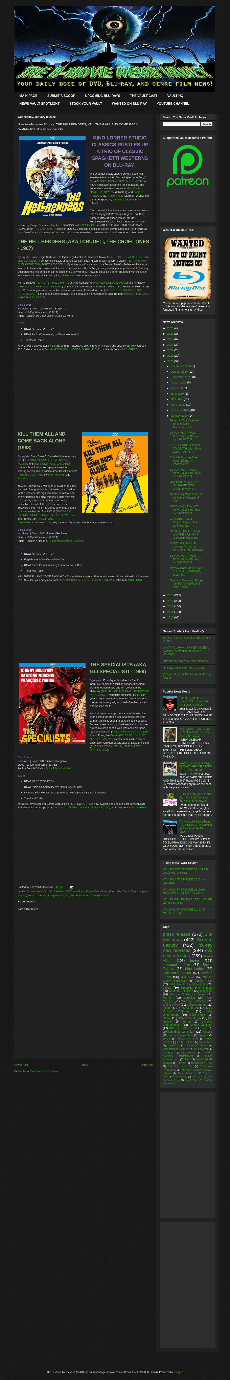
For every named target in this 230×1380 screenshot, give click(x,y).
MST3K (167, 997)
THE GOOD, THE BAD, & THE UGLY (40, 286)
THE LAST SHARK (45, 228)
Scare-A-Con (173, 1080)
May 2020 (177, 399)
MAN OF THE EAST (136, 293)
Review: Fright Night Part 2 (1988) (184, 667)
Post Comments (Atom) (44, 1071)
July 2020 (176, 388)
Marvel (167, 1018)
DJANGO (118, 199)
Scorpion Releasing (193, 1001)
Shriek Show (191, 1080)
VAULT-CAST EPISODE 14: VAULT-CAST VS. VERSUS (185, 871)
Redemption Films (201, 1062)
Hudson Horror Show (180, 1035)
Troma (186, 1021)
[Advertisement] (83, 1030)
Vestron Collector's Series (187, 994)
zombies (189, 997)
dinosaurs (173, 1045)
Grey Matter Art (189, 1007)
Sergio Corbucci (37, 895)
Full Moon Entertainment (195, 1069)
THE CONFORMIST (123, 731)
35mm (166, 1038)
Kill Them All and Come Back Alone (86, 891)
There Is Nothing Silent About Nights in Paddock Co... (184, 461)
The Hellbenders (80, 895)
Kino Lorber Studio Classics (125, 891)
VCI (204, 1028)
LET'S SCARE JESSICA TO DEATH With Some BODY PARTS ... (186, 448)
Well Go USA (171, 1004)
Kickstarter (189, 1052)
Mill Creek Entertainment (187, 984)
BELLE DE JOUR (130, 735)
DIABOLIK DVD (91, 349)
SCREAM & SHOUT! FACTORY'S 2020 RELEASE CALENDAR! (186, 547)
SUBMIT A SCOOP (61, 95)
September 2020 (181, 377)
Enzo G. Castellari (54, 891)
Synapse (203, 1035)
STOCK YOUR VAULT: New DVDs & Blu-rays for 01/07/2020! (185, 559)
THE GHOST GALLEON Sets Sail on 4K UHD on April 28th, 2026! (195, 732)
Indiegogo (168, 1052)
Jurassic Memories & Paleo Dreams (185, 661)
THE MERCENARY (29, 260)
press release (176, 934)
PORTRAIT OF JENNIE (55, 264)
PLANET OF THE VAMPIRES (54, 282)
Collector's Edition (177, 973)
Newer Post (21, 1064)
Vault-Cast (202, 1059)
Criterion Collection (181, 990)
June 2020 (177, 393)
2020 (170, 361)
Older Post (147, 1064)
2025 (170, 333)
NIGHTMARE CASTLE (31, 297)
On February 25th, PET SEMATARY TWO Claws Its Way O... (184, 485)
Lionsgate (206, 990)
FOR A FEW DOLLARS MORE (109, 282)
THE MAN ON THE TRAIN (117, 691)
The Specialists (100, 895)
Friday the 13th (188, 1038)
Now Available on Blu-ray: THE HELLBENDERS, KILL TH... (186, 571)
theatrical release (196, 1045)
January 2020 (179, 415)
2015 (170, 617)
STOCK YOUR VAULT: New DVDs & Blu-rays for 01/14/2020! (185, 510)
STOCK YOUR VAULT (85, 103)
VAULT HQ (175, 95)
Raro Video (205, 1042)
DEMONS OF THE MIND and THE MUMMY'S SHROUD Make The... (185, 534)
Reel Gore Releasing (201, 1076)
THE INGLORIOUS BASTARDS (52, 463)
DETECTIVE (141, 691)
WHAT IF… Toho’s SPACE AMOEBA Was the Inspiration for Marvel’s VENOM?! (186, 651)
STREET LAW (38, 460)
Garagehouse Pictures (175, 1049)
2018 (170, 601)
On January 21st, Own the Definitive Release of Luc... (186, 497)
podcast (167, 1062)
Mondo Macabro (201, 1024)
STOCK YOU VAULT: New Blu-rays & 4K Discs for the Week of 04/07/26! (196, 797)
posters (167, 1007)
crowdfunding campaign (178, 1031)
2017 (170, 606)
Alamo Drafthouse (187, 1073)
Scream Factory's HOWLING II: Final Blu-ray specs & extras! (194, 701)
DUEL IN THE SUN (29, 264)
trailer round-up (196, 1004)
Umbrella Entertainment (196, 987)
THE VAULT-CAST (143, 95)
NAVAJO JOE (88, 225)
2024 (170, 339)
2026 (170, 328)
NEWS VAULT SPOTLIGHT (39, 103)
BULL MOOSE (71, 349)
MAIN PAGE (28, 95)
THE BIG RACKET (58, 460)
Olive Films (197, 1014)
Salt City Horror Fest (180, 1066)
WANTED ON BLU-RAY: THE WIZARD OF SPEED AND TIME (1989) (196, 767)
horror (194, 961)
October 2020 (179, 371)
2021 (170, 355)
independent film (176, 965)
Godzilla (208, 1031)
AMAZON (56, 349)
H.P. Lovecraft (200, 1049)
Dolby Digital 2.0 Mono (59, 768)
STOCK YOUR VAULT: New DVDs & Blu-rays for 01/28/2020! (185, 436)
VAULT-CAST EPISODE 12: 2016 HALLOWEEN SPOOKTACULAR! (184, 891)
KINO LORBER (129, 349)
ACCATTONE (46, 518)
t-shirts (181, 1062)
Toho (187, 1059)
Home (84, 1064)
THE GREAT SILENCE (130, 257)
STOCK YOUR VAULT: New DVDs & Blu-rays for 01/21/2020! (185, 473)
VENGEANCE (98, 694)
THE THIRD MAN (136, 260)
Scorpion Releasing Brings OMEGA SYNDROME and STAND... (186, 584)
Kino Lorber (194, 969)
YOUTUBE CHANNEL (173, 103)
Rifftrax (167, 1073)
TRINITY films (115, 195)
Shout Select (203, 980)
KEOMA (22, 463)
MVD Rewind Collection (187, 1009)
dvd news (187, 977)
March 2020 (178, 404)
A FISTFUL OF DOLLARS (120, 290)
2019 (170, 595)
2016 (170, 611)
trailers (167, 987)
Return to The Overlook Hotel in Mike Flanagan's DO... (184, 424)
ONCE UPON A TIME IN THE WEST (121, 181)
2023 (170, 344)
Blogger (178, 1372)
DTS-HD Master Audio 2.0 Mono (65, 540)
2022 (170, 350)
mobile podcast (179, 1076)
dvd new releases (187, 953)
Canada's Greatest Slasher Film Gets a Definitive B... (184, 522)
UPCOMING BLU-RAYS (102, 95)
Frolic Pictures (185, 1042)
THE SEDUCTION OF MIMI (107, 746)
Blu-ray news (34, 891)
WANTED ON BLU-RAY (129, 103)
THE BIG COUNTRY (30, 474)
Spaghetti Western (58, 895)
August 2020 (178, 382)
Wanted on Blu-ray (189, 1018)
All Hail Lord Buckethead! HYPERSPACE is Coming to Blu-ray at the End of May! (196, 826)
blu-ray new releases (187, 948)
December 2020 (180, 366)
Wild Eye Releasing (181, 1028)
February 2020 (180, 410)
